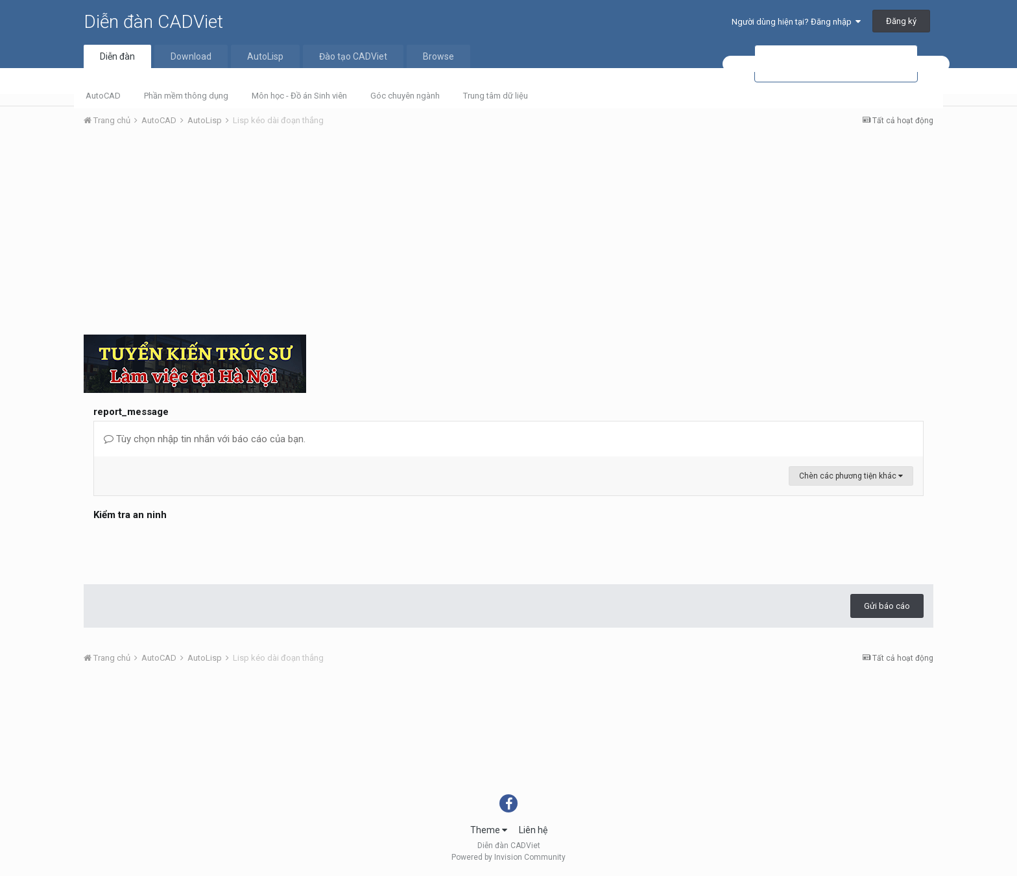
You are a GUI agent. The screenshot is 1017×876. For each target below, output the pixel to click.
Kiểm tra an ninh (130, 515)
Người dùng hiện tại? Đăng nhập (796, 22)
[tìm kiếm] (836, 64)
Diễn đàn (117, 56)
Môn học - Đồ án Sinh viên (299, 96)
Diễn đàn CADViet (153, 21)
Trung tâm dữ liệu (495, 96)
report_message (131, 412)
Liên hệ (533, 830)
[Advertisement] (508, 234)
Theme (488, 830)
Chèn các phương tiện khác (851, 475)
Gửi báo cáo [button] (887, 606)
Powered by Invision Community (508, 857)
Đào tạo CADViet (353, 56)
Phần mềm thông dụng (186, 96)
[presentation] (192, 549)
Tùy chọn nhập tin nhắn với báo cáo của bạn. (204, 439)
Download (191, 56)
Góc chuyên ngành (405, 96)
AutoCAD (103, 96)
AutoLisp (265, 56)
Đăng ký (901, 21)
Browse (438, 56)
